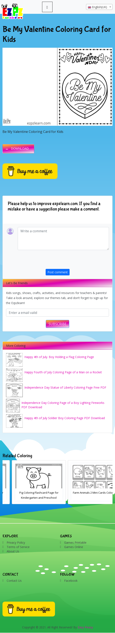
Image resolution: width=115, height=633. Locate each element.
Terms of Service (18, 547)
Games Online (73, 547)
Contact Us (14, 581)
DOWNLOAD (20, 148)
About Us (13, 551)
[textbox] (99, 7)
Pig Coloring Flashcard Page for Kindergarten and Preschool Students (85, 498)
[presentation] (77, 261)
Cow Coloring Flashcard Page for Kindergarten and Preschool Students (29, 498)
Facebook (71, 581)
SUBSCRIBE (57, 324)
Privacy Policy (16, 542)
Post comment (58, 272)
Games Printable (75, 542)
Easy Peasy (85, 627)
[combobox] (99, 7)
